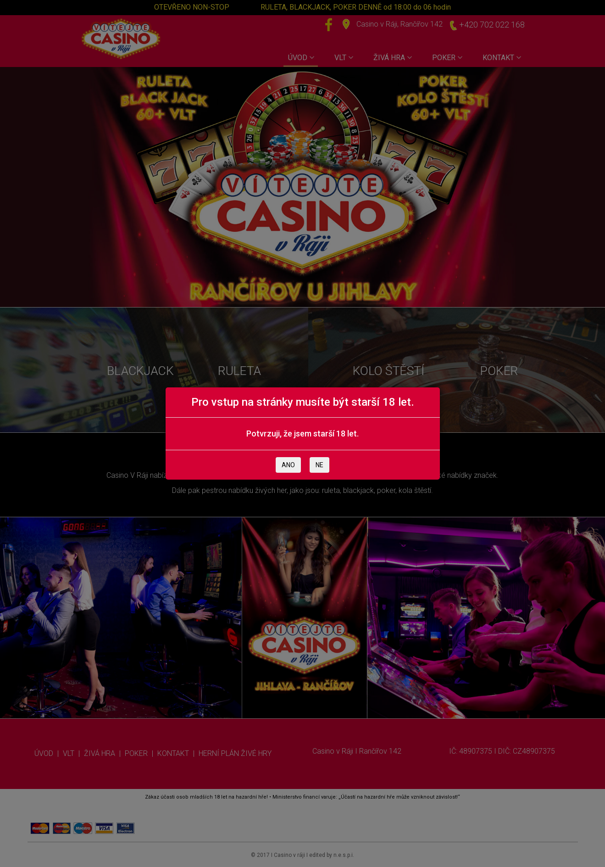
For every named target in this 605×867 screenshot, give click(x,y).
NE (319, 465)
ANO (288, 465)
